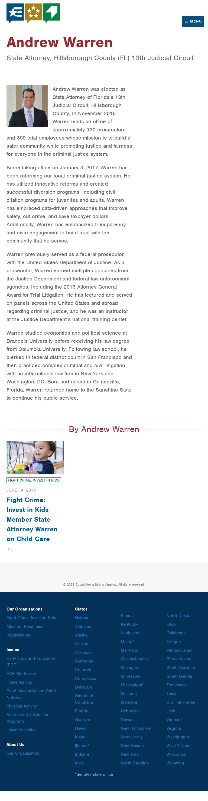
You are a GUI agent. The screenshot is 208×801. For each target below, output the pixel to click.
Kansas (128, 625)
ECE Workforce (21, 683)
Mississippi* (132, 694)
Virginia (174, 738)
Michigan (129, 677)
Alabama (83, 636)
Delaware (83, 697)
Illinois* (82, 755)
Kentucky (129, 634)
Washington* (179, 747)
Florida (81, 721)
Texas (172, 703)
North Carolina (135, 773)
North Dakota (179, 625)
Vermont (174, 729)
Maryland (129, 660)
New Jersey (132, 747)
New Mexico (132, 755)
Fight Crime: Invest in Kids (34, 480)
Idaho (80, 747)
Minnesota (130, 686)
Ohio (171, 634)
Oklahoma (176, 642)
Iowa (79, 773)
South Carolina (181, 677)
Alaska (81, 645)
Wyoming (175, 773)
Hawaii (81, 738)
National (82, 627)
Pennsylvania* (180, 660)
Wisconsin (176, 764)
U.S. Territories (181, 712)
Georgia (82, 729)
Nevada (128, 729)
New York (130, 764)
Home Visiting (19, 692)
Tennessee (177, 694)
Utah (171, 721)
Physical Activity (21, 716)
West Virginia (179, 755)
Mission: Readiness (24, 636)
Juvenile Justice (21, 739)
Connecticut (86, 688)
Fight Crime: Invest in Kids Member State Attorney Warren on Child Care (32, 524)
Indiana (82, 764)
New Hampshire (136, 738)
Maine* (127, 651)
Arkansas (84, 662)
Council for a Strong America (33, 13)
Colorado (84, 679)
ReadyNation (18, 645)
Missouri (129, 703)
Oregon (174, 651)
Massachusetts (135, 668)
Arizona (82, 653)
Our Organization (22, 763)
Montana (129, 712)
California (84, 671)
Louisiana (130, 642)
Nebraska (130, 721)
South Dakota (179, 686)
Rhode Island (179, 668)
